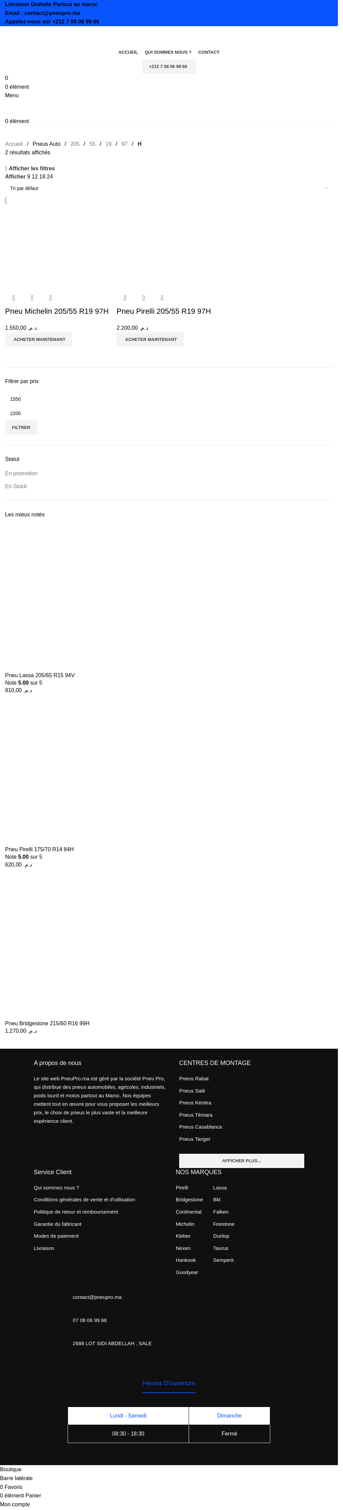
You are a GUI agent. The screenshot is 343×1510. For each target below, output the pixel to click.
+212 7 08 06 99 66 (75, 21)
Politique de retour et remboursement (76, 1212)
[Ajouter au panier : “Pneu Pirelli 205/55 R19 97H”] (150, 339)
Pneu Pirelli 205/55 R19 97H (164, 311)
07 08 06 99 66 (90, 1320)
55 (93, 144)
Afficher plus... (241, 1160)
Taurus (220, 1248)
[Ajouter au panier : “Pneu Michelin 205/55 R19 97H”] (38, 339)
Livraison (44, 1248)
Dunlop (221, 1236)
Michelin (185, 1224)
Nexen (183, 1248)
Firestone (224, 1224)
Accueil (14, 144)
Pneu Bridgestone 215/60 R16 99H (47, 1023)
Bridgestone (189, 1199)
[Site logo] (39, 35)
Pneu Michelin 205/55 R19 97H (57, 311)
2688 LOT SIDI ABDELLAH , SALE (112, 1343)
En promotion (21, 473)
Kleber (183, 1236)
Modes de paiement (56, 1236)
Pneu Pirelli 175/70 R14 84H (39, 849)
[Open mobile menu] (12, 95)
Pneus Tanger (194, 1139)
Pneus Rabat (194, 1078)
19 (109, 144)
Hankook (186, 1260)
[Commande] (169, 188)
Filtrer (21, 427)
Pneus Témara (195, 1115)
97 (125, 144)
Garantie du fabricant (57, 1224)
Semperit (223, 1260)
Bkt (217, 1199)
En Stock (16, 486)
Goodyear (187, 1272)
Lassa (220, 1187)
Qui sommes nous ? (56, 1187)
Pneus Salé (192, 1091)
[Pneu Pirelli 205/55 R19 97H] (158, 247)
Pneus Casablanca (200, 1127)
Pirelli (182, 1187)
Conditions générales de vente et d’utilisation (84, 1199)
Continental (189, 1212)
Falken (220, 1212)
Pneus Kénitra (195, 1102)
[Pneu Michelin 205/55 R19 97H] (47, 247)
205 (75, 144)
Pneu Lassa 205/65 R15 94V (40, 675)
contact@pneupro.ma (52, 13)
